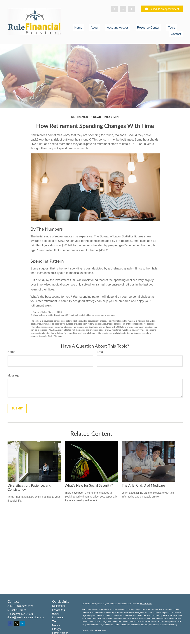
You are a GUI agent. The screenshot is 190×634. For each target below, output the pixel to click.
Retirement (58, 605)
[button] (78, 27)
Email (100, 351)
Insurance (57, 617)
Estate (56, 613)
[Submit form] (17, 408)
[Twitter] (114, 9)
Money (56, 625)
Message (14, 375)
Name (11, 351)
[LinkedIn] (123, 9)
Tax (54, 621)
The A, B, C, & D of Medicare (143, 485)
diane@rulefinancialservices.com (26, 617)
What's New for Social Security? (89, 485)
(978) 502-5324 (24, 606)
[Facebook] (131, 9)
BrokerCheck (146, 604)
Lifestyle (57, 629)
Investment (58, 609)
